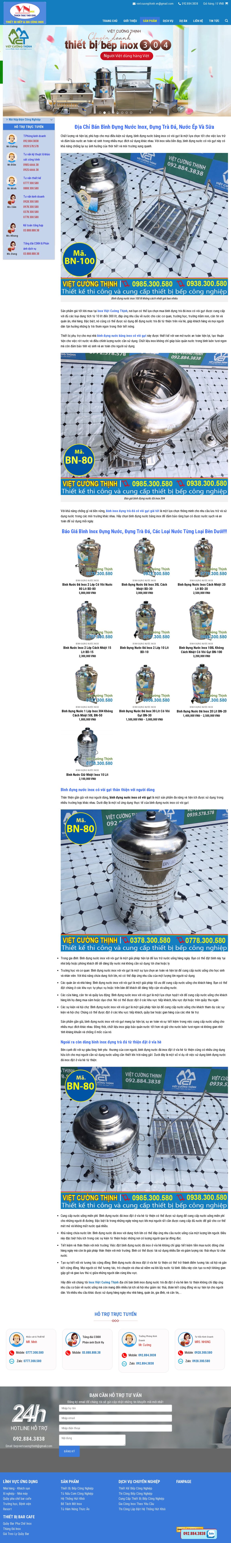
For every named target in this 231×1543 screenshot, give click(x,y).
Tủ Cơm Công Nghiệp (20, 434)
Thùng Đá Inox (16, 426)
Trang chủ (109, 21)
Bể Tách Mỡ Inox (17, 285)
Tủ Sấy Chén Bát (17, 471)
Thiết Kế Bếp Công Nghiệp (135, 1488)
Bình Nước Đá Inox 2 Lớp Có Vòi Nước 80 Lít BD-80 (87, 587)
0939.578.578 (31, 146)
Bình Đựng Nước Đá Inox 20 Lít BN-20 (201, 711)
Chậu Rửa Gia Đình (18, 322)
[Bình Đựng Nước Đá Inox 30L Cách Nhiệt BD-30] (144, 557)
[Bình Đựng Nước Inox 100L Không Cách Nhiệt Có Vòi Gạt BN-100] (201, 620)
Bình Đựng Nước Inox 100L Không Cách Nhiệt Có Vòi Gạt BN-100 (201, 650)
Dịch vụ (168, 21)
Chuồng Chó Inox (18, 330)
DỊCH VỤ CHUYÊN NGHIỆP (139, 1481)
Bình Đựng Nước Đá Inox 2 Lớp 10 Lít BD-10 (144, 650)
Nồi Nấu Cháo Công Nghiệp (23, 382)
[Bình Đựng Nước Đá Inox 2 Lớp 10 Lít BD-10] (144, 620)
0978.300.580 (31, 207)
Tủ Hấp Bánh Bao (17, 449)
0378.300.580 (31, 212)
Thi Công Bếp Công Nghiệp (135, 1494)
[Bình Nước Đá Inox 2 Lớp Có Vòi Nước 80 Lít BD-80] (87, 557)
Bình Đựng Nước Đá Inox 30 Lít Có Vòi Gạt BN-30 (144, 713)
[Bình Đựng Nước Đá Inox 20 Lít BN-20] (201, 684)
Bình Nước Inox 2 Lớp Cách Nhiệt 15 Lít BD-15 (87, 650)
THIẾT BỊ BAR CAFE (19, 1516)
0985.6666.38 (31, 165)
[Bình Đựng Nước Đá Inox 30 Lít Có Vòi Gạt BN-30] (144, 684)
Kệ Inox (12, 344)
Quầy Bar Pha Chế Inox (21, 397)
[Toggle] (51, 292)
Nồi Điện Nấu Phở (18, 352)
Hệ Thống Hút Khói (73, 1499)
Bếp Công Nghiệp (18, 292)
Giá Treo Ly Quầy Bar (16, 1534)
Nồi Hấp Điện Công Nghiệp (23, 359)
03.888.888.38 (31, 230)
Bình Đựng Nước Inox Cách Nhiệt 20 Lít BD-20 (201, 587)
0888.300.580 (31, 188)
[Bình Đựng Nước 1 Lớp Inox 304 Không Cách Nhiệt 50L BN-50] (87, 684)
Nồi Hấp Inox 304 (17, 367)
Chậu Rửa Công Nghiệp (21, 315)
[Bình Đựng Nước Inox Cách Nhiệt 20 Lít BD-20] (201, 557)
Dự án (183, 21)
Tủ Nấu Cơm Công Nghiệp (77, 1494)
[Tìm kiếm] (226, 21)
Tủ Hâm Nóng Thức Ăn (21, 441)
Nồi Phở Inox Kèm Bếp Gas (23, 389)
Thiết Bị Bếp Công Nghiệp (77, 1488)
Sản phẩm (150, 21)
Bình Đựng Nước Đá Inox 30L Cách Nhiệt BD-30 (144, 587)
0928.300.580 (31, 201)
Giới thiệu (130, 21)
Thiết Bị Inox (15, 404)
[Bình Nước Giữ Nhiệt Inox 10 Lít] (87, 747)
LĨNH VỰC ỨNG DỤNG (20, 1481)
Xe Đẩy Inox (14, 478)
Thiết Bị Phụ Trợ (17, 411)
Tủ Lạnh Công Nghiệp (20, 464)
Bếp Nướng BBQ (17, 300)
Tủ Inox (12, 456)
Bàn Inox (12, 277)
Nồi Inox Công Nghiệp (20, 374)
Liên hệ (198, 21)
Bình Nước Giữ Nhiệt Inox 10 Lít (87, 775)
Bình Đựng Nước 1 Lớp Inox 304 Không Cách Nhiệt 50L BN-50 (87, 713)
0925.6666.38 (31, 170)
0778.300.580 (31, 217)
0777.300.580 (31, 183)
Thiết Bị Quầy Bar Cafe (21, 419)
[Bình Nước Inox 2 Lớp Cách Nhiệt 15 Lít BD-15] (87, 620)
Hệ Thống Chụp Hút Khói (22, 337)
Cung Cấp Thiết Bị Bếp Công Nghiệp (141, 1499)
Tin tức (214, 21)
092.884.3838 (31, 141)
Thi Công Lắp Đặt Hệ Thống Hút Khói (142, 1509)
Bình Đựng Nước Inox (21, 307)
